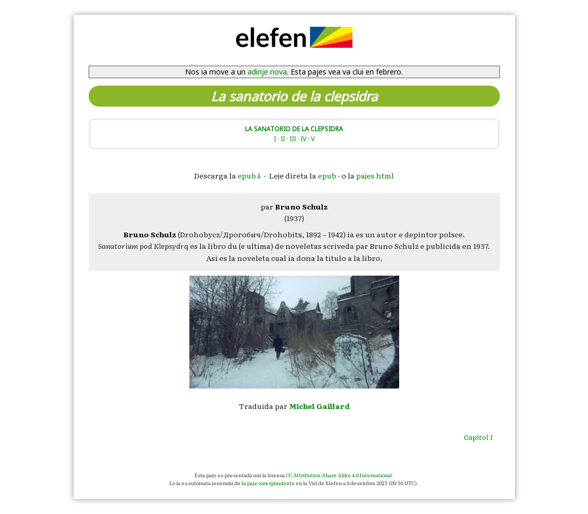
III (293, 138)
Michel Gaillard (319, 406)
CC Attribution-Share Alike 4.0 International (339, 475)
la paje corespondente (268, 483)
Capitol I (478, 437)
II (283, 138)
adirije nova (267, 72)
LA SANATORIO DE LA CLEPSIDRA (294, 128)
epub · (329, 175)
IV (303, 138)
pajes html (375, 175)
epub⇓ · (252, 175)
